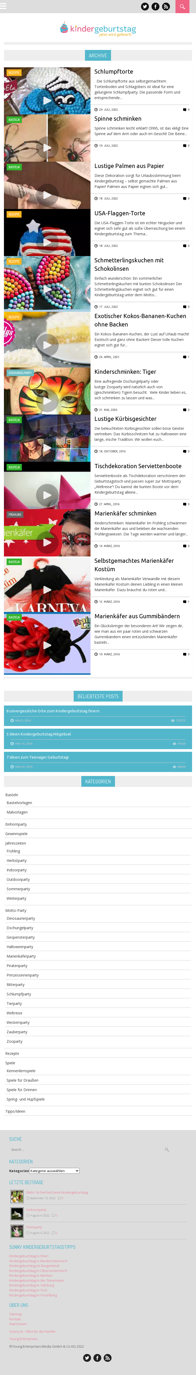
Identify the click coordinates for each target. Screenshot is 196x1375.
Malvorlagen (17, 812)
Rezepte (14, 73)
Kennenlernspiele (21, 1070)
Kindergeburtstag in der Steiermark (36, 1280)
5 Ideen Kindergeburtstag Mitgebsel (39, 734)
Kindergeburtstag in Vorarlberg (33, 1295)
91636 (181, 743)
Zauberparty (17, 1031)
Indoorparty (17, 869)
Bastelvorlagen (19, 802)
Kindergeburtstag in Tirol (28, 1290)
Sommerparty (18, 888)
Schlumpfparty (19, 993)
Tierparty (14, 1003)
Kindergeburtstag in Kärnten (31, 1275)
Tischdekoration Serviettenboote (138, 466)
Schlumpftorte (113, 71)
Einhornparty (16, 824)
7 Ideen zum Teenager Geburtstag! (38, 757)
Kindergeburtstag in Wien (28, 1256)
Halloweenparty (20, 946)
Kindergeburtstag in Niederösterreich (38, 1261)
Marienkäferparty (21, 956)
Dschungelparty (20, 373)
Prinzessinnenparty (23, 975)
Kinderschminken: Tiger (125, 371)
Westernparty (18, 1022)
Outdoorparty (18, 879)
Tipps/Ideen (15, 1111)
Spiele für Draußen (22, 1080)
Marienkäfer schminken (125, 513)
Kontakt (15, 1319)
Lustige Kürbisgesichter (125, 418)
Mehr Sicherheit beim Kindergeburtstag (57, 1192)
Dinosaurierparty (21, 918)
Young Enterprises (23, 1338)
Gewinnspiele (16, 833)
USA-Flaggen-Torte (119, 213)
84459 (181, 766)
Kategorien (19, 1170)
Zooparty (14, 1041)
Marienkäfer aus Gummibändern (137, 616)
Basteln (14, 120)
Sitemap (15, 1314)
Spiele (10, 1062)
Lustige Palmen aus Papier (129, 165)
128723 (180, 720)
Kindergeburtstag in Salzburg (31, 1285)
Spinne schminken (118, 118)
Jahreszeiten (15, 843)
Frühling (15, 515)
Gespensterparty (21, 937)
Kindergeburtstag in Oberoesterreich (38, 1270)
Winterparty (16, 898)
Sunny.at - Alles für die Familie (32, 1331)
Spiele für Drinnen (22, 1089)
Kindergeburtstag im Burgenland (34, 1265)
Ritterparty (15, 984)
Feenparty (34, 1227)
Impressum (18, 1323)
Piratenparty (17, 965)
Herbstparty (17, 860)
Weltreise (14, 1012)
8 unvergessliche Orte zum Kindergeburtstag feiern (53, 711)
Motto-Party (15, 910)
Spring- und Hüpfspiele (26, 1099)
